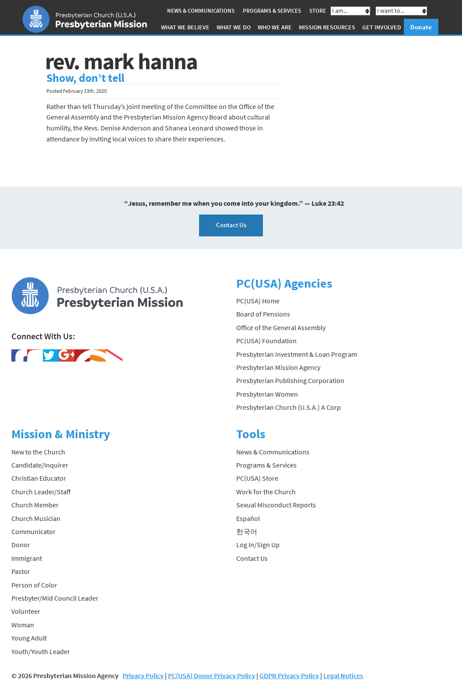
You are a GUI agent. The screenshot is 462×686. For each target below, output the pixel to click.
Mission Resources (327, 27)
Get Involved (381, 27)
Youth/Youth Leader (40, 651)
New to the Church (38, 451)
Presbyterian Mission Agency (278, 367)
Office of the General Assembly (281, 327)
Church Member (35, 504)
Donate (421, 27)
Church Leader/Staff (40, 491)
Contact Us (231, 225)
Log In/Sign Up (258, 544)
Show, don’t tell (85, 78)
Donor (20, 544)
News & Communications (200, 10)
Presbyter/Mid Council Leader (54, 598)
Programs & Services (272, 10)
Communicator (33, 531)
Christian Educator (38, 478)
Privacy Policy (143, 675)
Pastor (20, 571)
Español (248, 518)
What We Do (234, 27)
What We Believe (185, 27)
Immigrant (26, 558)
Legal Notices (343, 675)
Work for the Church (266, 491)
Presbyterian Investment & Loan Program (296, 354)
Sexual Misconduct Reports (276, 504)
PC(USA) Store (257, 478)
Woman (22, 624)
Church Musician (35, 518)
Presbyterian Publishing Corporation (290, 380)
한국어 (246, 531)
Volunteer (25, 611)
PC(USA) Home (258, 300)
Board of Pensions (263, 314)
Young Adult (29, 637)
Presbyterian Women (267, 394)
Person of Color (34, 584)
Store (317, 10)
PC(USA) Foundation (266, 340)
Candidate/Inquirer (39, 465)
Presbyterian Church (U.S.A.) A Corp (288, 407)
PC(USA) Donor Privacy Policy (211, 675)
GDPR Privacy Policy (289, 675)
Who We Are (275, 27)
